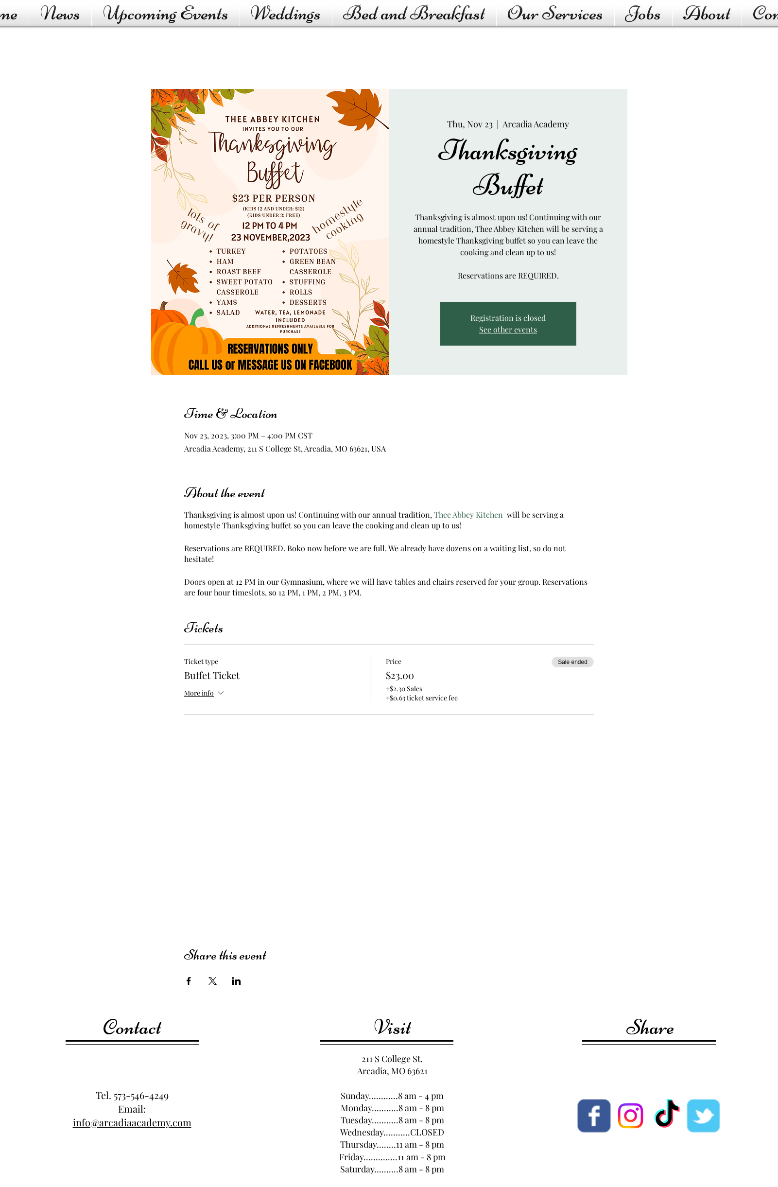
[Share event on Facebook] (188, 981)
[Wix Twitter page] (703, 1116)
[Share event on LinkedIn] (236, 981)
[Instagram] (630, 1116)
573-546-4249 (141, 1094)
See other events (508, 329)
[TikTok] (667, 1116)
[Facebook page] (594, 1116)
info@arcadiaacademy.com (132, 1122)
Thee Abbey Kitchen (468, 514)
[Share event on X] (212, 981)
